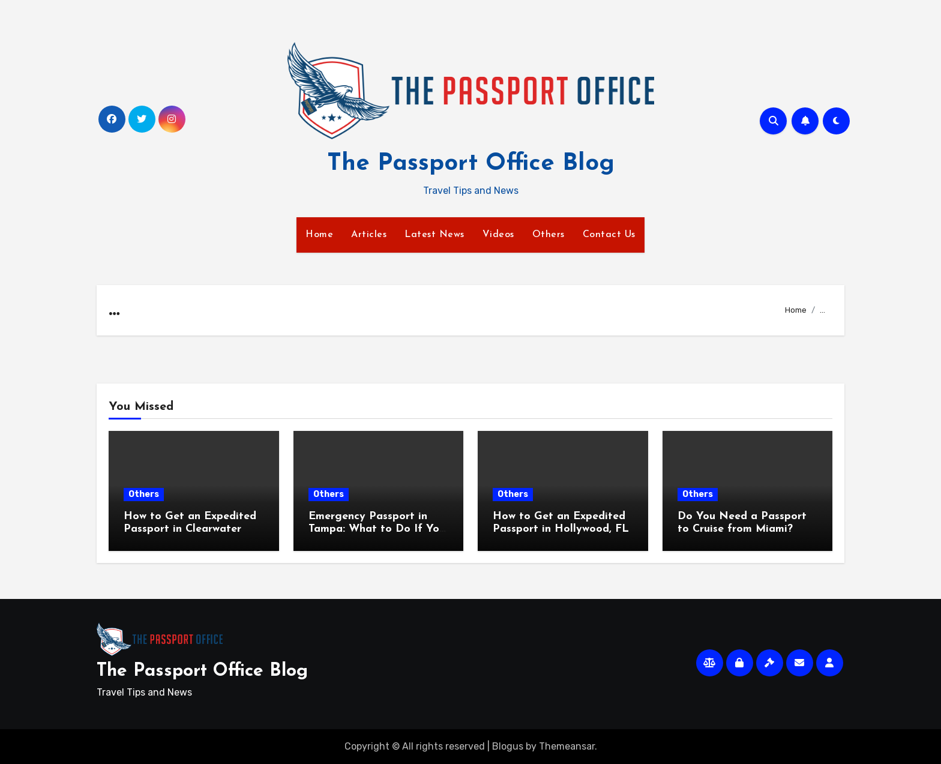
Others (548, 234)
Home (319, 234)
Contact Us (609, 234)
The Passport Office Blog (471, 164)
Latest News (434, 234)
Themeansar (567, 746)
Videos (498, 234)
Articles (368, 234)
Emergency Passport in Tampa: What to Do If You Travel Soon (376, 529)
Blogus (507, 746)
